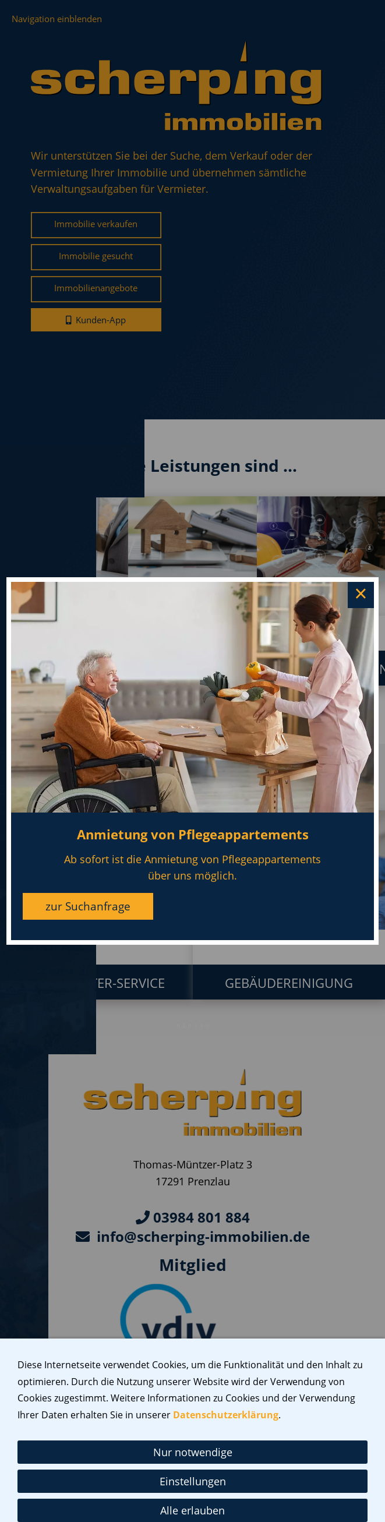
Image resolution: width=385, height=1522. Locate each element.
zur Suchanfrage (87, 906)
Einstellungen (193, 1481)
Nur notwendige (192, 1452)
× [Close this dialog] (361, 595)
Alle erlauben (192, 1510)
